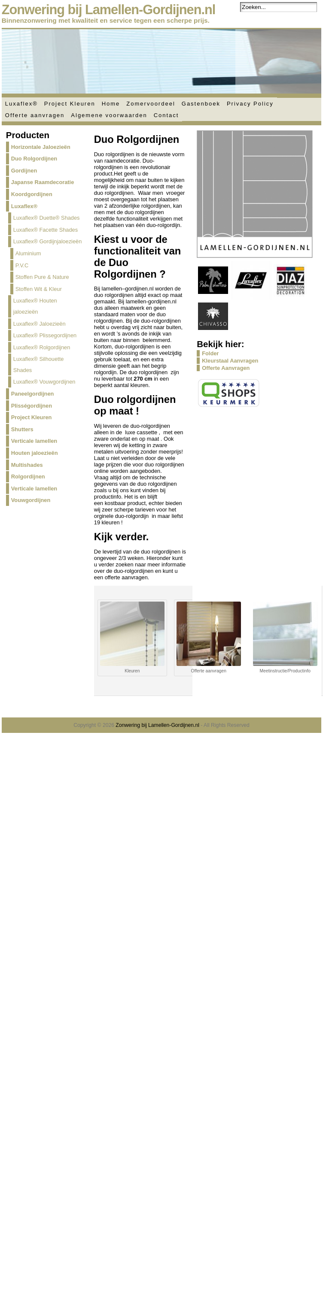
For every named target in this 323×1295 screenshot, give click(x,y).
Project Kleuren (69, 103)
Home (111, 103)
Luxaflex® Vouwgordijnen (44, 381)
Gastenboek (201, 103)
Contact (166, 115)
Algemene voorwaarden (109, 115)
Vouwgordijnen (30, 500)
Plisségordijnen (31, 405)
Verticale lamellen (34, 441)
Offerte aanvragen (35, 115)
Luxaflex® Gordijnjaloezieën (47, 241)
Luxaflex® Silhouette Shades (38, 364)
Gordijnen (24, 170)
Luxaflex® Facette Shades (45, 230)
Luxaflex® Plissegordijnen (44, 335)
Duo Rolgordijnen (34, 158)
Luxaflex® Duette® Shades (46, 218)
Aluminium (28, 253)
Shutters (22, 429)
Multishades (27, 465)
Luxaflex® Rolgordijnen (41, 347)
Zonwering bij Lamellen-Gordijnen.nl (108, 9)
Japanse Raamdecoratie (42, 182)
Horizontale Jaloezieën (40, 147)
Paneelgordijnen (32, 393)
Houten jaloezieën (34, 453)
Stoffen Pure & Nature (42, 277)
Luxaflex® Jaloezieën (39, 324)
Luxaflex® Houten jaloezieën (35, 306)
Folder (210, 353)
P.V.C (22, 265)
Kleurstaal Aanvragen (230, 360)
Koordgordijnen (31, 194)
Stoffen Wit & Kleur (38, 289)
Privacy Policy (250, 103)
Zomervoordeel (150, 103)
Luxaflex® (21, 103)
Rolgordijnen (28, 476)
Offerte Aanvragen (226, 368)
